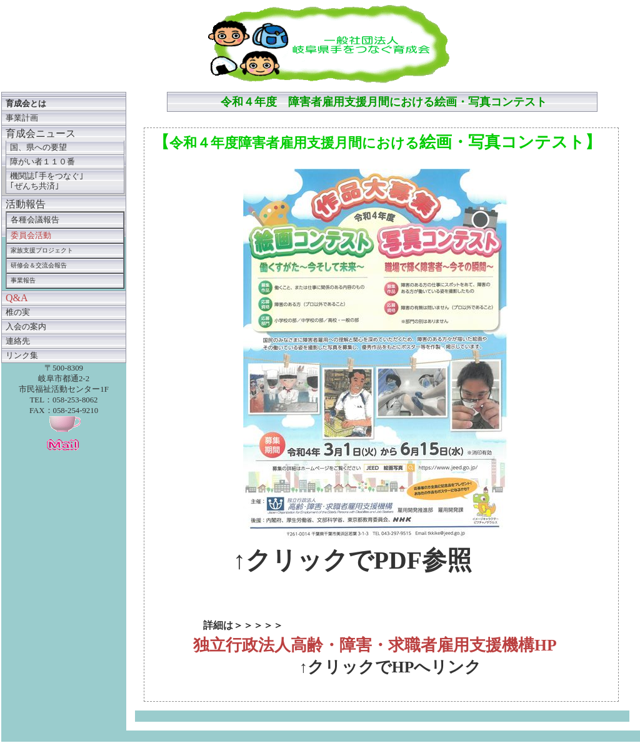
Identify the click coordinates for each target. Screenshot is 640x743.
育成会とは (26, 103)
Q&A (17, 297)
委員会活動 (31, 235)
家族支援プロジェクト (42, 250)
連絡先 (18, 341)
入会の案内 (26, 326)
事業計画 (22, 118)
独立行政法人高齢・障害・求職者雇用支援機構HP (375, 645)
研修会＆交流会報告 (39, 265)
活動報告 (26, 204)
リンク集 (22, 355)
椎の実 (18, 312)
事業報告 (23, 280)
